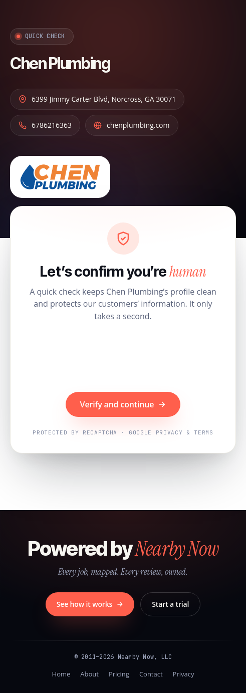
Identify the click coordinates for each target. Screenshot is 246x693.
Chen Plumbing (60, 63)
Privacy (183, 673)
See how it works (90, 604)
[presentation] (123, 358)
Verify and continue (123, 404)
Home (61, 673)
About (89, 673)
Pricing (119, 673)
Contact (151, 673)
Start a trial (170, 604)
